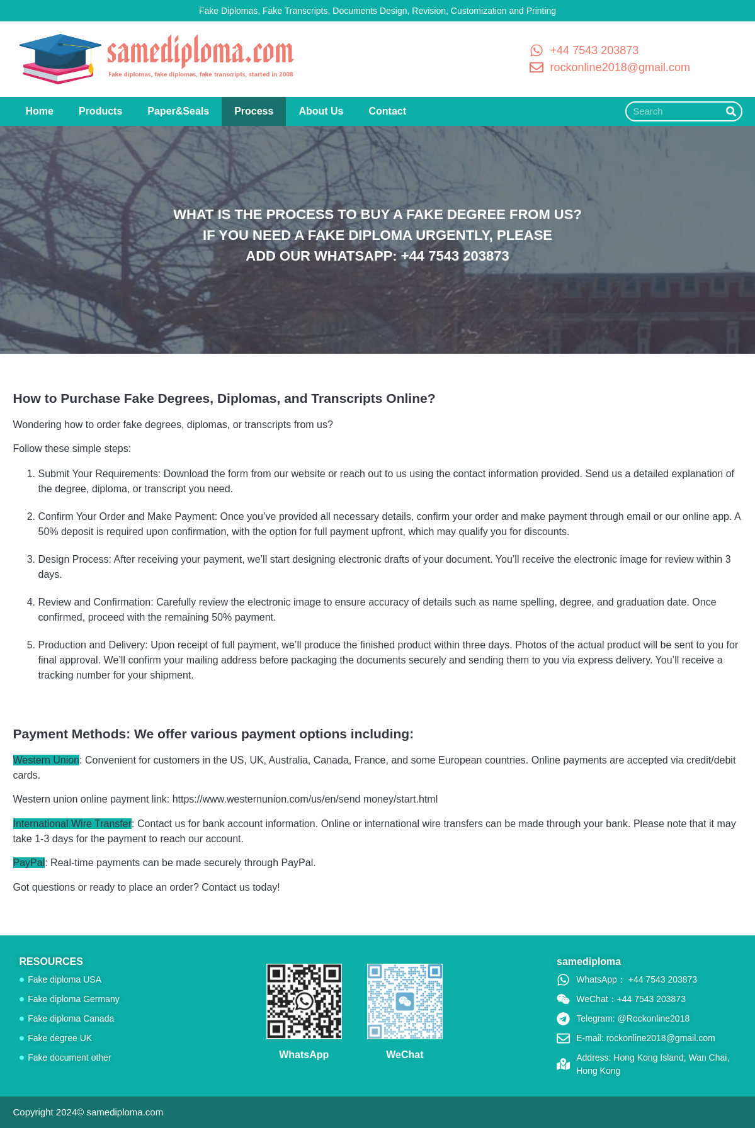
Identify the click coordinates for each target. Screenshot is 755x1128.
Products (100, 111)
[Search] (731, 111)
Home (40, 111)
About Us (320, 111)
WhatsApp (304, 1054)
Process (253, 111)
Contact (388, 111)
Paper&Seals (178, 111)
